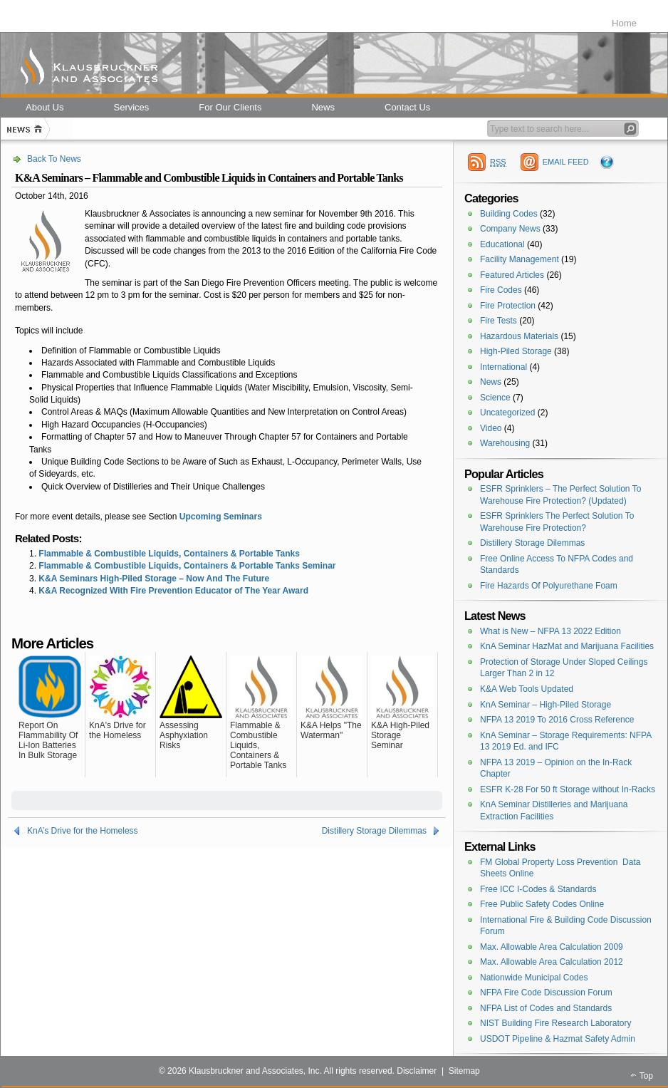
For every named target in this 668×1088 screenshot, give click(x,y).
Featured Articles (512, 275)
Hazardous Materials (519, 336)
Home (624, 23)
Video (490, 428)
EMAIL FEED (566, 161)
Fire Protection (508, 306)
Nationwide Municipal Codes (534, 978)
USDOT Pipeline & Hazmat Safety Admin (557, 1039)
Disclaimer (417, 1071)
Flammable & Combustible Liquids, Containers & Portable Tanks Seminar (186, 566)
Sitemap (464, 1071)
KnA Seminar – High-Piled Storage (545, 705)
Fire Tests (498, 321)
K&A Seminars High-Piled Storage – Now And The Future (153, 579)
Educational (502, 244)
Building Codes (509, 214)
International (503, 367)
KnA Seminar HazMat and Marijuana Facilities (567, 646)
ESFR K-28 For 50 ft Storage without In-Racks (567, 789)
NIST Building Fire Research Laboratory (556, 1023)
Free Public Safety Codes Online (542, 904)
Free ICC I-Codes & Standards (538, 889)
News (490, 382)
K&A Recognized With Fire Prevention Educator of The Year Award (173, 591)
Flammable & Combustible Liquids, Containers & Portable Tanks (169, 554)
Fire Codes (501, 290)
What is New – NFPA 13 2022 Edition (550, 631)
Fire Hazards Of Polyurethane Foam (548, 586)
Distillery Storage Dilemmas (374, 831)
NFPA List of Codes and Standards (546, 1008)
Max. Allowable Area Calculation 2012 (551, 962)
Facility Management (519, 259)
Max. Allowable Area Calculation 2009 (551, 947)
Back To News (54, 159)
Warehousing (505, 443)
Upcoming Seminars (220, 517)
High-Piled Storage (516, 351)
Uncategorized (507, 413)
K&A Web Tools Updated (526, 689)
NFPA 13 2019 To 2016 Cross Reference (557, 720)
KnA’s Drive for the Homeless (82, 831)
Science (495, 398)
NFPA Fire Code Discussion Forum (546, 993)
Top (646, 1076)
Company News (510, 229)
